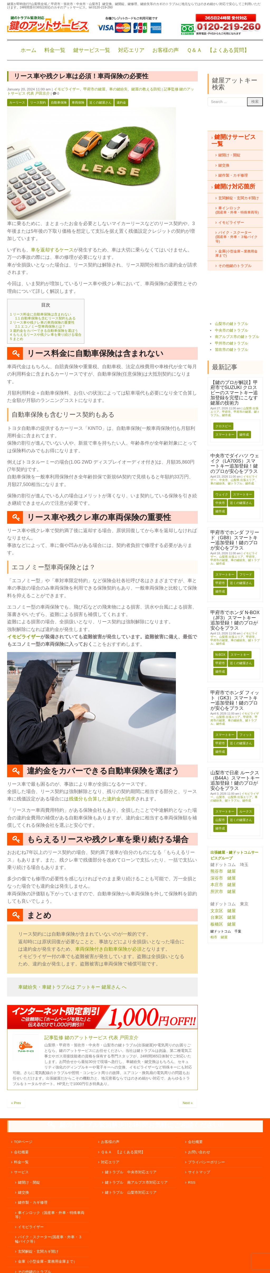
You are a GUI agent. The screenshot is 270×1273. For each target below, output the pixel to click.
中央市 (223, 480)
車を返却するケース (52, 249)
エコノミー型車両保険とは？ (40, 326)
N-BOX (220, 655)
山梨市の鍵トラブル (231, 324)
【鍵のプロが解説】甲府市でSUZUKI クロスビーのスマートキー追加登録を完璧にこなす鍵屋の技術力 (234, 393)
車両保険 (78, 102)
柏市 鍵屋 (219, 937)
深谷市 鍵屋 (223, 878)
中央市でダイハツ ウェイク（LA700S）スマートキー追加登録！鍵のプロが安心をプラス (234, 463)
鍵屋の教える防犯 (146, 89)
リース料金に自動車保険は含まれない (40, 314)
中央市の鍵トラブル (231, 330)
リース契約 (38, 102)
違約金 (121, 102)
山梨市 (220, 797)
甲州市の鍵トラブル (231, 343)
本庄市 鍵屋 (223, 884)
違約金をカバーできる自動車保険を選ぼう (44, 331)
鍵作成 (226, 415)
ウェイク (221, 494)
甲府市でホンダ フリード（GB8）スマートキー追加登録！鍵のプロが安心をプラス (234, 540)
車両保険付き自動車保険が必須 (108, 949)
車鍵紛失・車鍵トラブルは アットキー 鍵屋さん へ (72, 987)
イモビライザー (67, 89)
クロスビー (223, 426)
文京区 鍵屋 (223, 910)
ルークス (245, 811)
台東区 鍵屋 (223, 917)
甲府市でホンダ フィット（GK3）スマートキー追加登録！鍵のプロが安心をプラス (234, 700)
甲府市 (226, 411)
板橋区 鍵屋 (223, 924)
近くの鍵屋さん (100, 102)
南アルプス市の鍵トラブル (237, 337)
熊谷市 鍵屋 (223, 871)
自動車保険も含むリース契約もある (45, 318)
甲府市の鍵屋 (94, 89)
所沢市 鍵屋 (223, 891)
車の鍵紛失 (118, 89)
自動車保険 (59, 102)
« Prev (16, 1103)
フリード (245, 574)
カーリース (17, 102)
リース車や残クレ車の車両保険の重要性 (42, 322)
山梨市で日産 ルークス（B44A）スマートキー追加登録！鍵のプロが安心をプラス (235, 780)
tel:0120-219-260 (101, 7)
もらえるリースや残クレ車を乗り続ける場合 (45, 335)
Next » (188, 1103)
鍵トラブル (235, 483)
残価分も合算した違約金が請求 (102, 798)
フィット (245, 735)
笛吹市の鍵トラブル (231, 350)
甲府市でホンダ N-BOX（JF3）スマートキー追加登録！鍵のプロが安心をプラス (235, 620)
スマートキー (224, 434)
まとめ (16, 339)
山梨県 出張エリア (243, 480)
